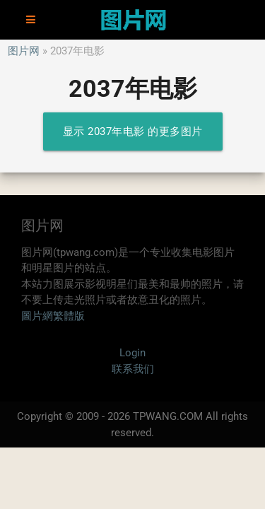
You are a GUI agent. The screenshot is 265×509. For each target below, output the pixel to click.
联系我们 (133, 369)
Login (132, 352)
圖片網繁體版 (53, 316)
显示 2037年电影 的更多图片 (133, 131)
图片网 (24, 51)
